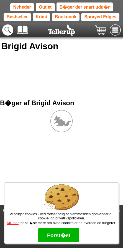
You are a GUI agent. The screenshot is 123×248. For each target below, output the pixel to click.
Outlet (45, 7)
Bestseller (17, 16)
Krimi (41, 16)
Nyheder (22, 7)
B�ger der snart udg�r (85, 7)
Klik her (13, 223)
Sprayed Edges (100, 16)
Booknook (65, 16)
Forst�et (58, 235)
